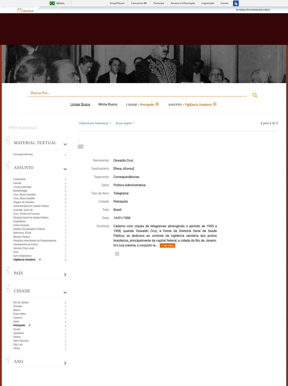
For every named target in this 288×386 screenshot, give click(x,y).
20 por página (125, 123)
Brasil (60, 3)
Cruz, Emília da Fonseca (26, 213)
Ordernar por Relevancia (95, 123)
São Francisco (21, 340)
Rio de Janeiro (21, 302)
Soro (15, 252)
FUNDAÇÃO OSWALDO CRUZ (253, 9)
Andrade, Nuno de (23, 210)
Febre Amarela (21, 225)
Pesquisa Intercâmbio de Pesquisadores (34, 240)
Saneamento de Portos (25, 244)
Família (17, 183)
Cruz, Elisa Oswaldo (24, 198)
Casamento (19, 179)
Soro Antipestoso (22, 255)
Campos (17, 317)
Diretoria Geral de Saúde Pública (30, 217)
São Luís (18, 344)
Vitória (16, 348)
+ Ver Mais (167, 245)
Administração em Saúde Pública (31, 206)
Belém (16, 310)
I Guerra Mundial (22, 187)
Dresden (17, 306)
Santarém (18, 333)
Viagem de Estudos (23, 202)
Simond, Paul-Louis (23, 248)
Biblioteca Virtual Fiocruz (124, 31)
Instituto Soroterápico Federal (29, 229)
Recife (16, 329)
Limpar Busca (80, 104)
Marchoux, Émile (22, 232)
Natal (16, 321)
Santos (17, 337)
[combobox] (144, 95)
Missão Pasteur (21, 236)
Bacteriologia (20, 190)
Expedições (19, 221)
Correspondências (23, 154)
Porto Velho (19, 314)
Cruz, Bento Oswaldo (24, 194)
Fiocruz (28, 10)
